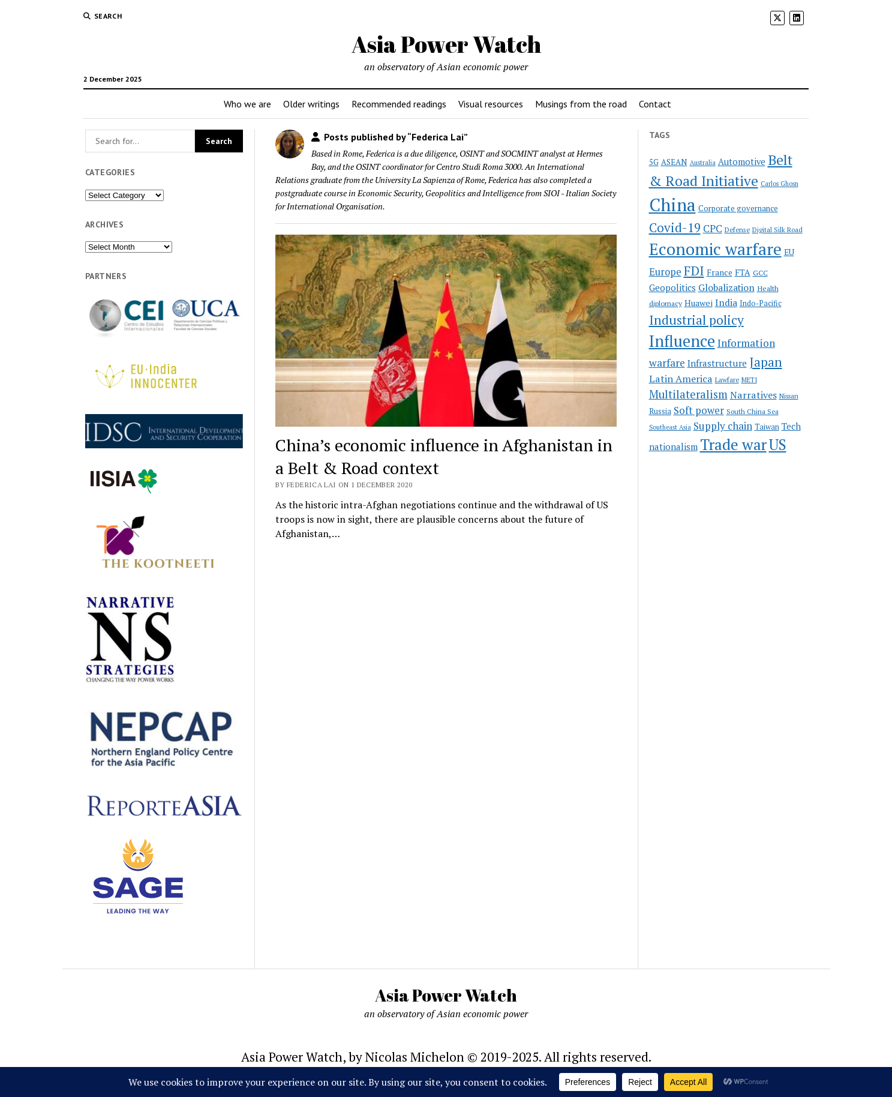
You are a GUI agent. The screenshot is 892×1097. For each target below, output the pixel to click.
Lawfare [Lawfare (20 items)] (727, 379)
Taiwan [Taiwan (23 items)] (767, 427)
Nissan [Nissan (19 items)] (788, 396)
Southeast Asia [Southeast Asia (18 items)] (670, 427)
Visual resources (490, 104)
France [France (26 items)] (719, 272)
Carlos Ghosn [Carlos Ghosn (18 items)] (779, 183)
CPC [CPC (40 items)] (712, 228)
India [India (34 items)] (726, 302)
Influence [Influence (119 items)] (682, 341)
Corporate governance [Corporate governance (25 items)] (738, 208)
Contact (655, 104)
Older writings (311, 104)
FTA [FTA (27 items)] (742, 272)
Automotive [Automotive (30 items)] (741, 161)
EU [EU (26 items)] (789, 252)
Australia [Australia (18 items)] (703, 162)
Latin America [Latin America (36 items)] (681, 378)
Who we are (247, 104)
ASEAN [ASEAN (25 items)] (674, 162)
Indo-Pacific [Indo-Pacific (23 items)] (761, 303)
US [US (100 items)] (777, 444)
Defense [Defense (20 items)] (737, 229)
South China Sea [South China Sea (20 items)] (752, 411)
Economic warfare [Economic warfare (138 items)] (715, 249)
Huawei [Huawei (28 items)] (698, 302)
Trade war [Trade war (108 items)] (733, 444)
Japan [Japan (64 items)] (765, 361)
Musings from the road (581, 104)
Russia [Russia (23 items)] (660, 411)
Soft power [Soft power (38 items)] (699, 410)
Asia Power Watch (446, 44)
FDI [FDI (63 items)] (694, 270)
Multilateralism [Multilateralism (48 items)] (688, 394)
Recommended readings (399, 104)
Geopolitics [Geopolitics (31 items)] (672, 287)
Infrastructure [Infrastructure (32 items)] (717, 363)
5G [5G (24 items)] (654, 162)
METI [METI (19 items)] (749, 380)
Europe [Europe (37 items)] (665, 271)
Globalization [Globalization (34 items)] (726, 287)
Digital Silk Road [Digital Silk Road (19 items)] (777, 230)
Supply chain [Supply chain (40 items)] (722, 426)
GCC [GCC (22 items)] (760, 272)
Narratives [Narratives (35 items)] (753, 394)
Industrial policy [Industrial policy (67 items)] (696, 319)
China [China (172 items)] (672, 204)
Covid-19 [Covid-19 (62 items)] (675, 227)
